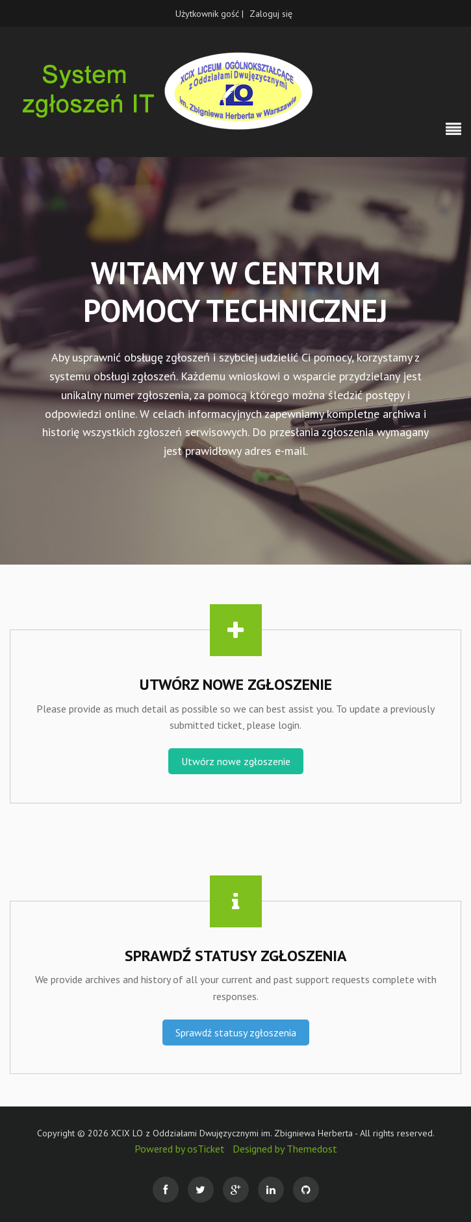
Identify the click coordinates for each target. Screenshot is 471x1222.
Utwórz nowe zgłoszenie (235, 761)
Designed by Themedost (285, 1148)
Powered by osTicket (179, 1148)
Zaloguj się (270, 13)
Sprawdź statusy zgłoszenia (235, 1032)
